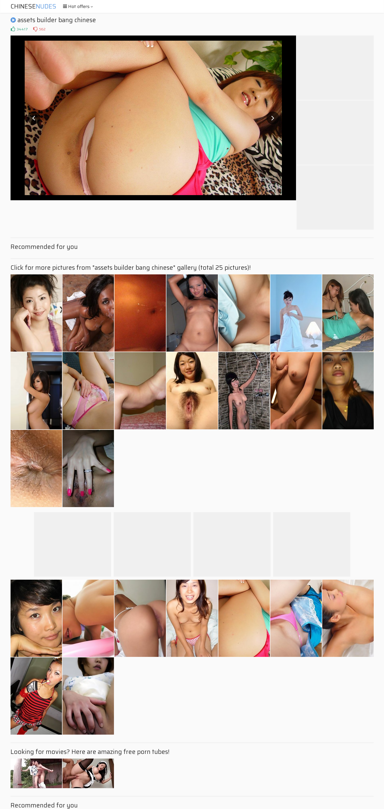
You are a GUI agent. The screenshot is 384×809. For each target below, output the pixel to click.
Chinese (33, 6)
